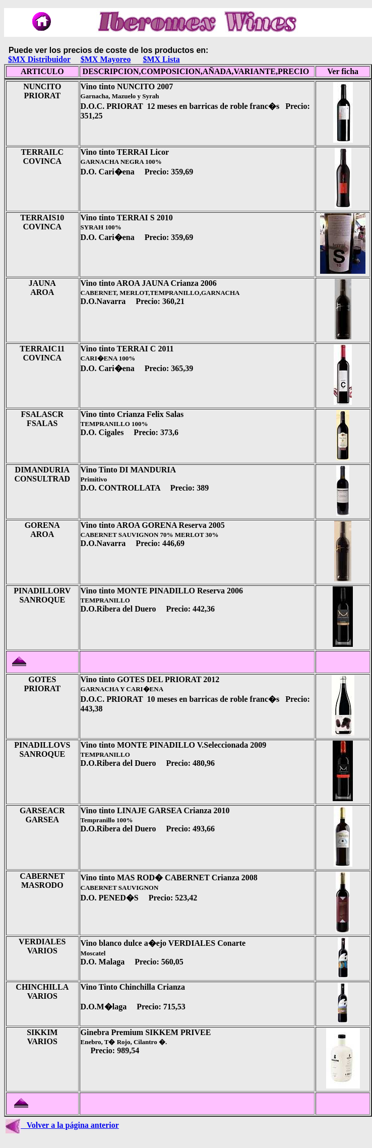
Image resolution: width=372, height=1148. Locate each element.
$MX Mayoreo (106, 59)
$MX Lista (161, 59)
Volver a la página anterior (62, 1125)
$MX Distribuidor (39, 59)
